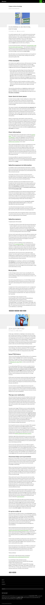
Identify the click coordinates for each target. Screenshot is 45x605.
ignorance (17, 310)
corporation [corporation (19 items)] (33, 596)
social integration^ (20, 496)
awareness (11, 310)
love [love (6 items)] (39, 597)
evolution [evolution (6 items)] (25, 597)
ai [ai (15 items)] (3, 596)
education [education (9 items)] (4, 597)
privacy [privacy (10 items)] (4, 598)
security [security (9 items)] (11, 598)
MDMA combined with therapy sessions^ (23, 433)
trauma (14, 572)
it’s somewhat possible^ (19, 244)
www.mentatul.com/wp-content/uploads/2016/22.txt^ (19, 557)
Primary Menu (43, 1)
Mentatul (4, 1)
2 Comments (20, 330)
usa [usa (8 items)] (21, 598)
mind (21, 310)
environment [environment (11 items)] (14, 597)
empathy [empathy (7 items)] (8, 597)
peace (25, 310)
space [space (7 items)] (14, 598)
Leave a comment (21, 31)
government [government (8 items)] (35, 597)
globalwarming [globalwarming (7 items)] (29, 597)
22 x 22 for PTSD (16, 328)
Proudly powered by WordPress (7, 603)
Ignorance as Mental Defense (20, 28)
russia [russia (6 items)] (7, 598)
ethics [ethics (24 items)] (20, 597)
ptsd (10, 572)
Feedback (3, 584)
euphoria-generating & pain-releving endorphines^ (19, 530)
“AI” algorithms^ (12, 137)
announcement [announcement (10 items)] (8, 595)
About (3, 579)
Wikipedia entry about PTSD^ (16, 361)
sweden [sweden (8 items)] (18, 598)
